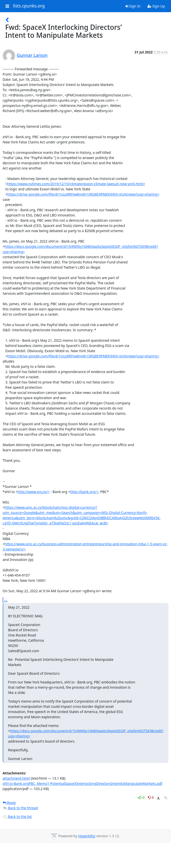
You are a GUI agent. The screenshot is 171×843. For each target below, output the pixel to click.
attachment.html (16, 778)
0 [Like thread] (142, 797)
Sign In (133, 6)
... (6, 600)
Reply (9, 802)
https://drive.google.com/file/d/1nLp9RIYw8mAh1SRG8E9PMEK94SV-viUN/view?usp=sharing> (83, 194)
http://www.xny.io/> (34, 491)
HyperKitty (86, 836)
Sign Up (156, 6)
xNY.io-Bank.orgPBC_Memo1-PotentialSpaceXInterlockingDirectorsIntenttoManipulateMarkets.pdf (83, 783)
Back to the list (17, 816)
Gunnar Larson (32, 55)
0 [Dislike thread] (151, 797)
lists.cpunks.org (29, 6)
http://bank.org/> (84, 491)
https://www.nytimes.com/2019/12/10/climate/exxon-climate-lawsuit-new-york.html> (76, 183)
